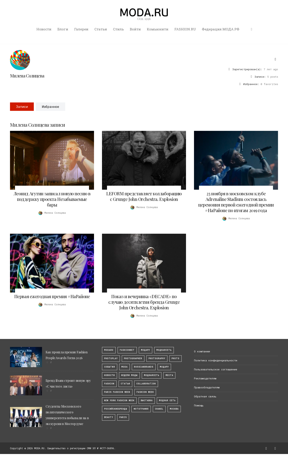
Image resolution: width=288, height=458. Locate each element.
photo (175, 358)
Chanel (159, 409)
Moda (124, 367)
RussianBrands (143, 367)
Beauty (108, 417)
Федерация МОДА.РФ (220, 29)
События (109, 367)
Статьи (100, 29)
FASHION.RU (185, 29)
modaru (108, 350)
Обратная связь (205, 396)
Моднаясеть (151, 375)
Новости (43, 29)
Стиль (118, 29)
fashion (109, 383)
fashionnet (127, 350)
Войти (135, 29)
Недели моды (129, 375)
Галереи (81, 29)
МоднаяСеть (164, 350)
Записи (22, 106)
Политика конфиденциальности (215, 360)
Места (169, 375)
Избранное (50, 106)
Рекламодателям (205, 378)
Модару (164, 367)
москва (174, 409)
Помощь (199, 405)
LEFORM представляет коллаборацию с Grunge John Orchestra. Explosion (144, 196)
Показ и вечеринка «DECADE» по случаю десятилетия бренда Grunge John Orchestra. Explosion (144, 302)
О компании (202, 351)
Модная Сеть (167, 400)
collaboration (146, 383)
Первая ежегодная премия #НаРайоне (52, 296)
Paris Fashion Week (117, 392)
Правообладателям (207, 387)
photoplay (111, 358)
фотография (141, 409)
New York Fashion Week (119, 400)
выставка (147, 400)
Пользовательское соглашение (215, 369)
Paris (123, 417)
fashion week (145, 392)
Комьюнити (157, 29)
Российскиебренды (115, 409)
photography (157, 358)
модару (145, 350)
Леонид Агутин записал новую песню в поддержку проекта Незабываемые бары (52, 199)
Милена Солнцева (27, 76)
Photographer (133, 358)
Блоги (62, 29)
